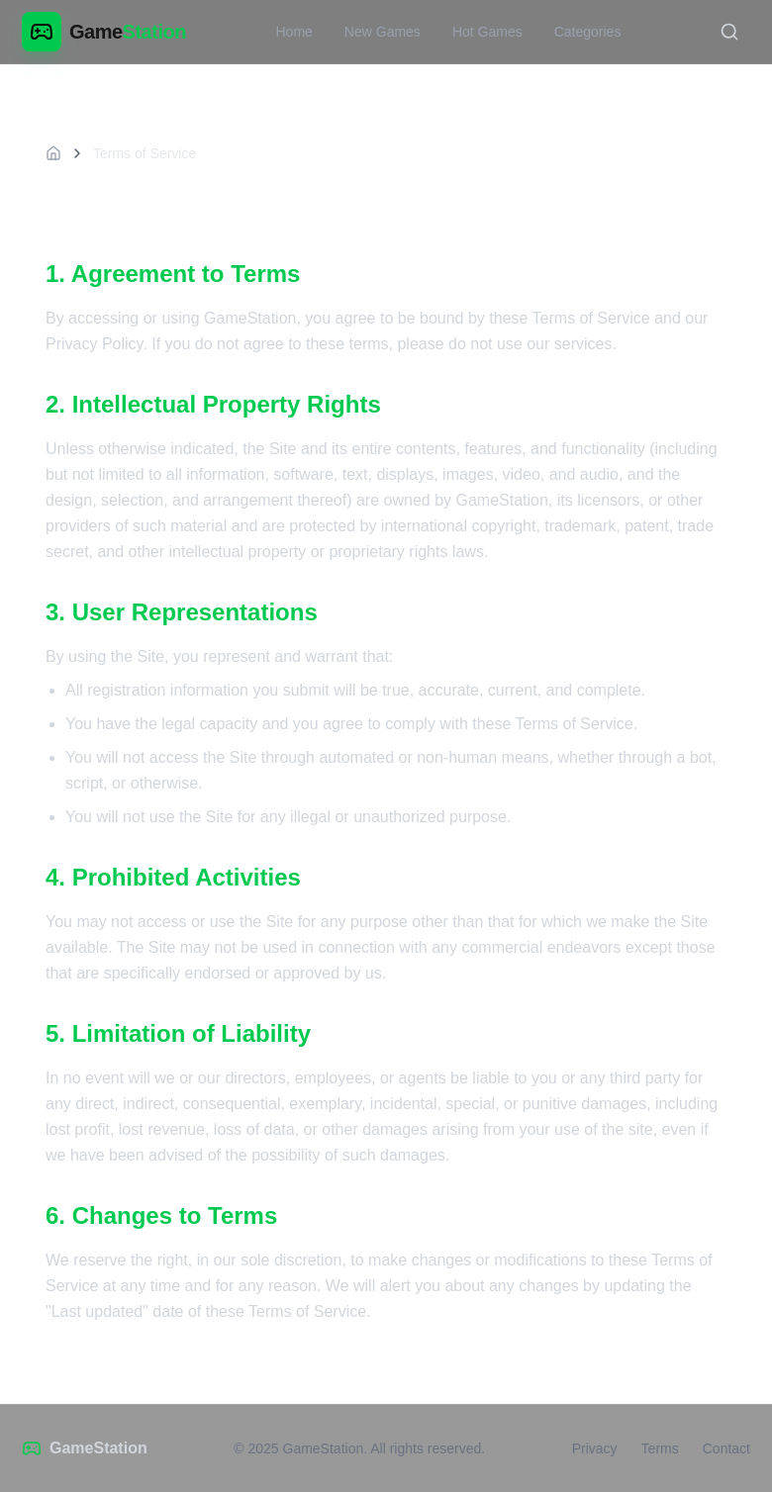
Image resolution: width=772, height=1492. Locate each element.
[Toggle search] (729, 31)
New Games (382, 32)
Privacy (595, 1448)
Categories (588, 32)
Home (293, 32)
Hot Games (487, 32)
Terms (660, 1448)
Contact (726, 1448)
